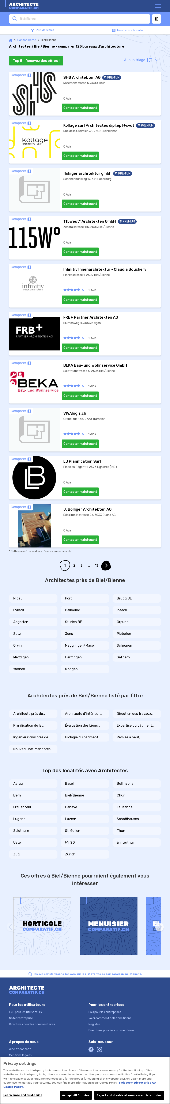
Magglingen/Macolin (81, 645)
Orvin (17, 645)
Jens (69, 634)
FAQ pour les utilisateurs (25, 1012)
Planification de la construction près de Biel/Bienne (29, 725)
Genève (71, 807)
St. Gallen (72, 831)
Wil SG (70, 842)
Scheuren (124, 645)
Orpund (123, 622)
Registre (94, 1024)
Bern (17, 795)
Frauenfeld (22, 807)
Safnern (123, 657)
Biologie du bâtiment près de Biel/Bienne (81, 737)
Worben (19, 669)
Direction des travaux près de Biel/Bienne (134, 714)
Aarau (18, 784)
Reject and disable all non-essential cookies (129, 1095)
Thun (121, 831)
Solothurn (21, 831)
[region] (85, 1080)
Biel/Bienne (74, 795)
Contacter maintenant (80, 108)
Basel (69, 784)
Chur (121, 795)
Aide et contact (20, 1049)
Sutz (17, 634)
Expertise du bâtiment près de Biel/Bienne (134, 725)
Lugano (19, 819)
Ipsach (122, 610)
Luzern (70, 819)
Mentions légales (20, 1055)
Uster (17, 842)
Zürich (70, 854)
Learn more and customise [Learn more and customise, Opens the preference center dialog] (22, 1095)
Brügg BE (124, 598)
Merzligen (21, 657)
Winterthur (125, 842)
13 (96, 565)
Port (68, 598)
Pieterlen (124, 634)
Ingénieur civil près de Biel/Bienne (30, 737)
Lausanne (124, 807)
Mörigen (71, 669)
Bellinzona (125, 784)
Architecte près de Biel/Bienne (28, 714)
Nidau (18, 598)
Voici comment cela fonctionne (110, 1018)
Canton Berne (26, 40)
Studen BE (73, 622)
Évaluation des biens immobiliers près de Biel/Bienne (81, 725)
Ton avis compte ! (88, 973)
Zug (16, 854)
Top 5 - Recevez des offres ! (36, 61)
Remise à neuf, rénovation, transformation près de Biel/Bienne (135, 737)
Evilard (18, 610)
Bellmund (72, 610)
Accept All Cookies (75, 1095)
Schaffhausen (128, 819)
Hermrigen (73, 657)
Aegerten (20, 622)
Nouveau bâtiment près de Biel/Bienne (31, 749)
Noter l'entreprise (21, 1018)
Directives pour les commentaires (32, 1024)
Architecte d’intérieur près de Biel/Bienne (82, 714)
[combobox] (84, 19)
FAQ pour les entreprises (104, 1012)
